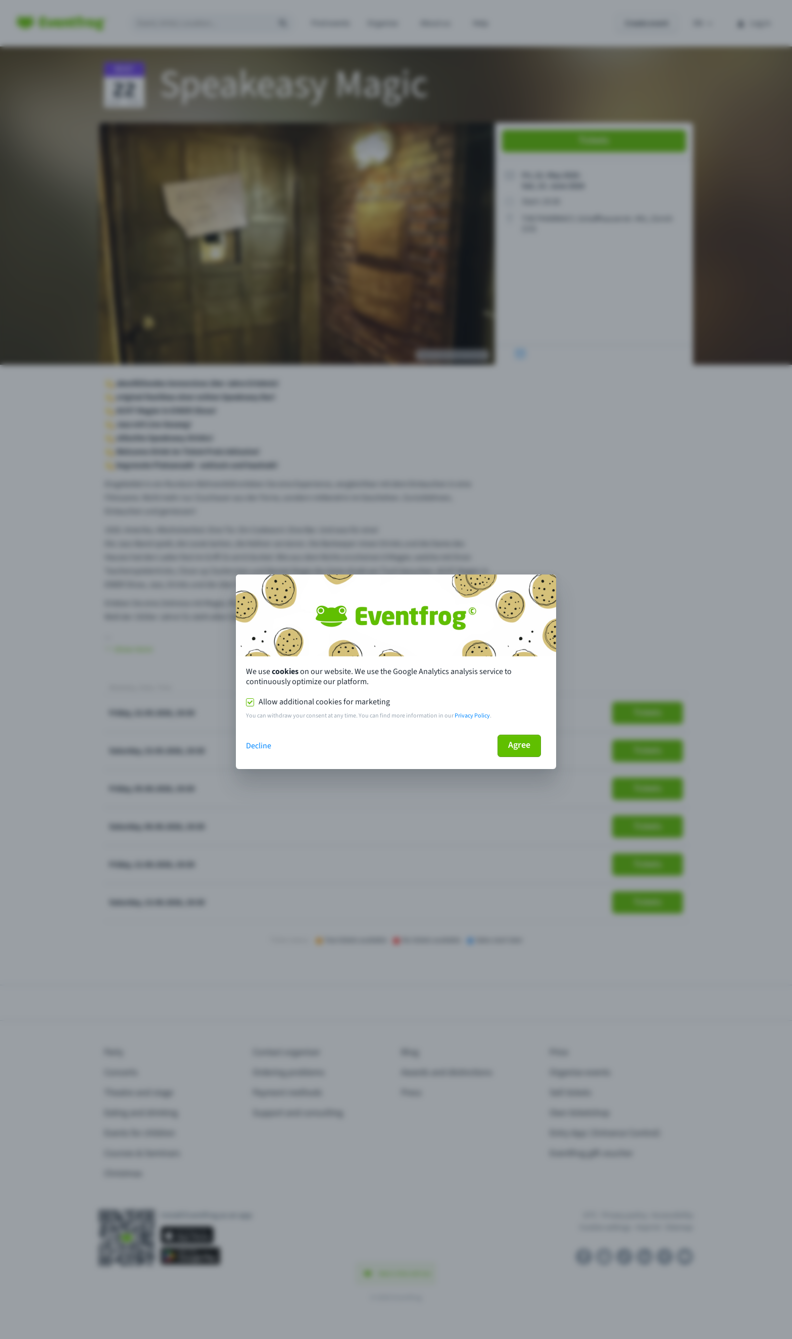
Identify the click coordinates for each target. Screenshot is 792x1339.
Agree (519, 745)
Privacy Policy (472, 715)
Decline (258, 746)
